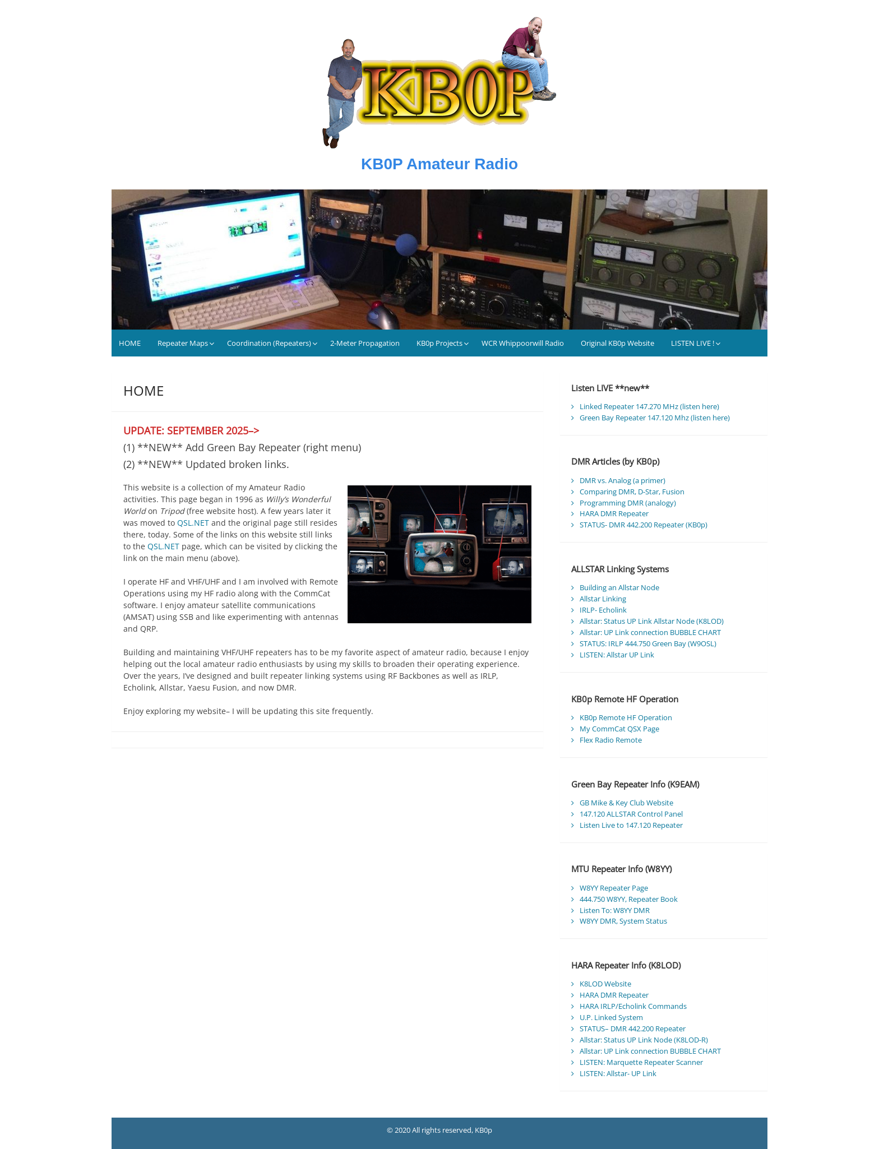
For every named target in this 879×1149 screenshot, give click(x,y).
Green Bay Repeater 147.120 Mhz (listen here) (655, 418)
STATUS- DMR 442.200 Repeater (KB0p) (643, 525)
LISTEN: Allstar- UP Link (618, 1073)
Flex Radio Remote (611, 740)
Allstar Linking (603, 599)
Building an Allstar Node (619, 587)
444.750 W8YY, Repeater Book (629, 899)
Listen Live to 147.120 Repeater (631, 825)
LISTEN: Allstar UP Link (617, 655)
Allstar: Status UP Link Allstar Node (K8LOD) (652, 621)
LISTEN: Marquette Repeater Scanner (641, 1062)
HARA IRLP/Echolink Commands (633, 1006)
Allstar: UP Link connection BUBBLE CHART (650, 632)
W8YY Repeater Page (614, 888)
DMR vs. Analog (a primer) (622, 480)
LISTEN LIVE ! (692, 343)
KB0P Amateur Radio (439, 164)
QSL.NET (193, 522)
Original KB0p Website (617, 343)
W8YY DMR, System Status (623, 921)
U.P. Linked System (611, 1017)
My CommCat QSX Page (619, 729)
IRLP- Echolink (603, 610)
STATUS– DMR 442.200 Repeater (633, 1028)
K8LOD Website (605, 984)
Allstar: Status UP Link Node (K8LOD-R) (644, 1040)
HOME (130, 343)
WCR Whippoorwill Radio (523, 343)
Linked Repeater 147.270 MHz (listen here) (649, 406)
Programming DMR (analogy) (628, 503)
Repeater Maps (183, 343)
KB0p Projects (439, 343)
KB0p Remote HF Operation (626, 717)
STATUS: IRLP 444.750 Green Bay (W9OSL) (648, 643)
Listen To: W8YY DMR (615, 910)
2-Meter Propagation (365, 343)
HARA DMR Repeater (614, 513)
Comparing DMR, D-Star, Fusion (632, 492)
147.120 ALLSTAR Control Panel (631, 814)
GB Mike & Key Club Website (626, 803)
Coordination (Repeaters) (269, 343)
